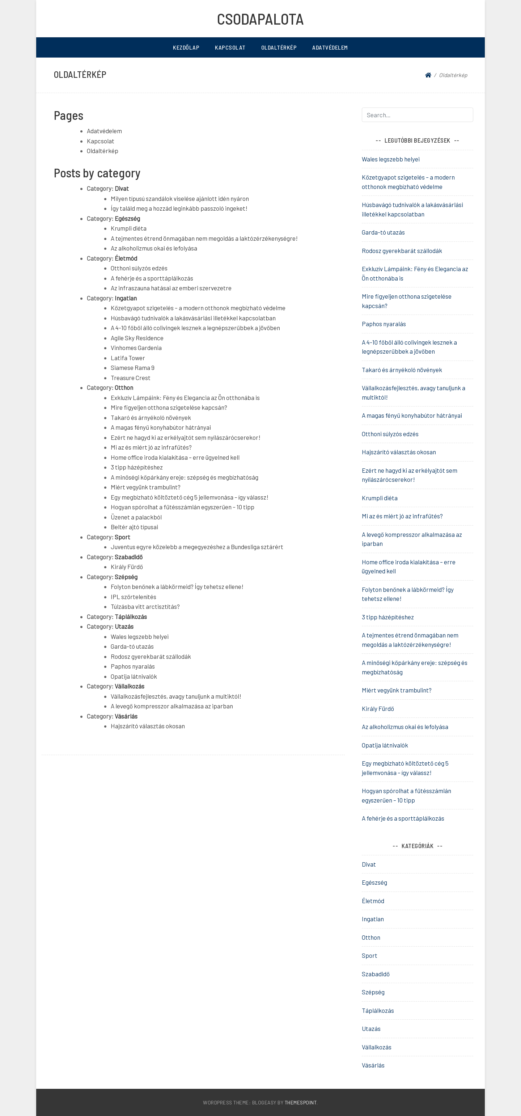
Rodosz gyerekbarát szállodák (151, 656)
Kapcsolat (230, 47)
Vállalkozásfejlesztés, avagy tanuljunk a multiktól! (176, 696)
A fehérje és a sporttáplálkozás (152, 278)
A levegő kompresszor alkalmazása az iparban (172, 705)
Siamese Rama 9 (132, 367)
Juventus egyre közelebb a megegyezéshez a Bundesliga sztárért (197, 546)
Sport (122, 536)
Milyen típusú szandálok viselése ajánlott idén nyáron (180, 198)
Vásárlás (126, 716)
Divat (122, 188)
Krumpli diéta (129, 228)
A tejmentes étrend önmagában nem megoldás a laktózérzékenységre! (204, 238)
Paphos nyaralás (133, 666)
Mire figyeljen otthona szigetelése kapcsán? (169, 407)
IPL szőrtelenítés (133, 596)
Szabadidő (129, 556)
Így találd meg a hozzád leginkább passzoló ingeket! (179, 208)
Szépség (126, 576)
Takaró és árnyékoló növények (151, 417)
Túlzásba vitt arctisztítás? (145, 606)
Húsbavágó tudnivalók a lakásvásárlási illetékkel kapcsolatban (193, 317)
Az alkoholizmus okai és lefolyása (154, 248)
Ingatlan (126, 298)
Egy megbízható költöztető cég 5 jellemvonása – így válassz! (189, 497)
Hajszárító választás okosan (148, 725)
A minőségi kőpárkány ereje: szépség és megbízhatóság (184, 477)
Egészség (127, 218)
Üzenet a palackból (136, 517)
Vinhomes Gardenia (136, 347)
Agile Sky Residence (137, 337)
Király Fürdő (127, 566)
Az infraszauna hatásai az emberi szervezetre (171, 287)
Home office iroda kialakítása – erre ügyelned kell (175, 457)
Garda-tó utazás (132, 646)
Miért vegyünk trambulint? (146, 486)
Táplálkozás (131, 616)
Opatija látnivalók (134, 676)
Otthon (124, 387)
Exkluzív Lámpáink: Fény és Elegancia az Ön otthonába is (185, 397)
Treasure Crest (131, 377)
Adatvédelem (330, 47)
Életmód (126, 258)
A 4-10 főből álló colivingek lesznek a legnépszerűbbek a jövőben (195, 327)
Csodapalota (260, 18)
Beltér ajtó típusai (134, 526)
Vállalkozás (129, 686)
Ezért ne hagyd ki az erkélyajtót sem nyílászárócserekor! (185, 437)
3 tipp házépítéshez (137, 467)
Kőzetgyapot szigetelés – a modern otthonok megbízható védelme (198, 307)
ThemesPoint (301, 1102)
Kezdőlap (186, 47)
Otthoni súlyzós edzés (139, 267)
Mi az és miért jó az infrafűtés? (151, 447)
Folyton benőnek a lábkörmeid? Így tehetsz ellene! (177, 586)
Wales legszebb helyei (140, 636)
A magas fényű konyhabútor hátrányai (161, 427)
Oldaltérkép (279, 47)
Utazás (124, 626)
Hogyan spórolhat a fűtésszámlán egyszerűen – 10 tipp (182, 506)
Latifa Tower (128, 357)
